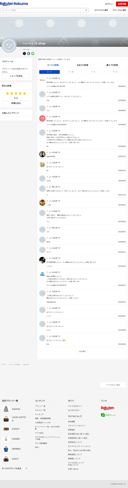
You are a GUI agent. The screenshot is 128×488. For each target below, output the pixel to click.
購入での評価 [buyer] (112, 65)
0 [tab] (93, 72)
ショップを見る (16, 76)
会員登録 (122, 4)
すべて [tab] (49, 72)
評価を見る (16, 103)
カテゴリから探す (101, 10)
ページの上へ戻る (113, 385)
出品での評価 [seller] (82, 65)
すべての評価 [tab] (52, 65)
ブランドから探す (119, 10)
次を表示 (82, 351)
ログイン (109, 4)
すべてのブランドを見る (11, 468)
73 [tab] (71, 72)
